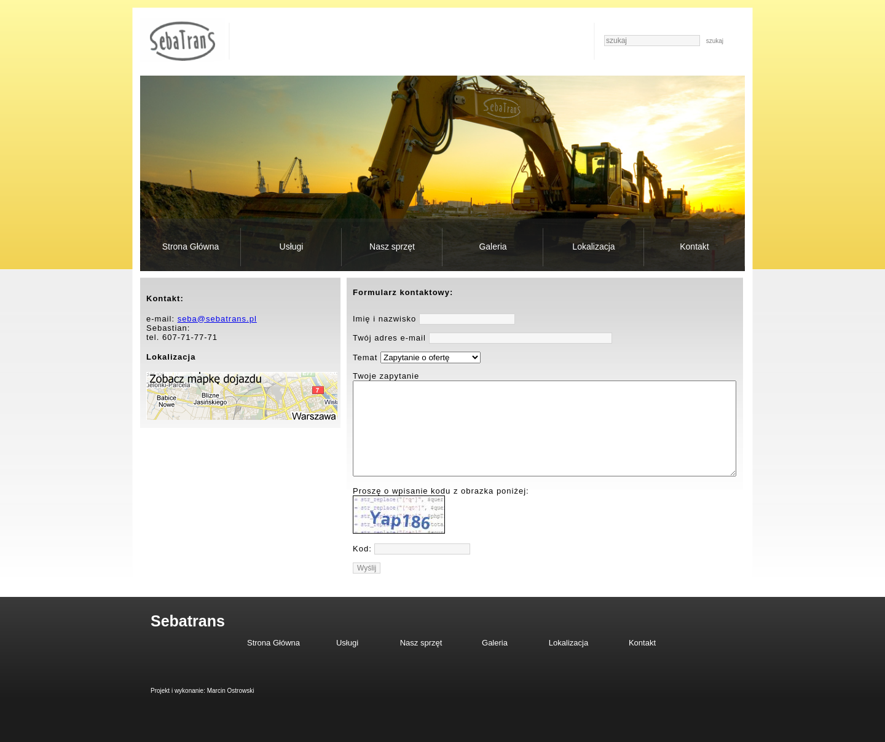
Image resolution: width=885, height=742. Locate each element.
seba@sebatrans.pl (217, 318)
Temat (365, 357)
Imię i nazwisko (384, 318)
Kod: (362, 567)
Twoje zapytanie (386, 376)
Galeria (492, 246)
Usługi (292, 246)
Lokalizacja (593, 246)
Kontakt (694, 246)
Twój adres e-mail (389, 337)
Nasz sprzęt (392, 246)
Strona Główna (190, 246)
